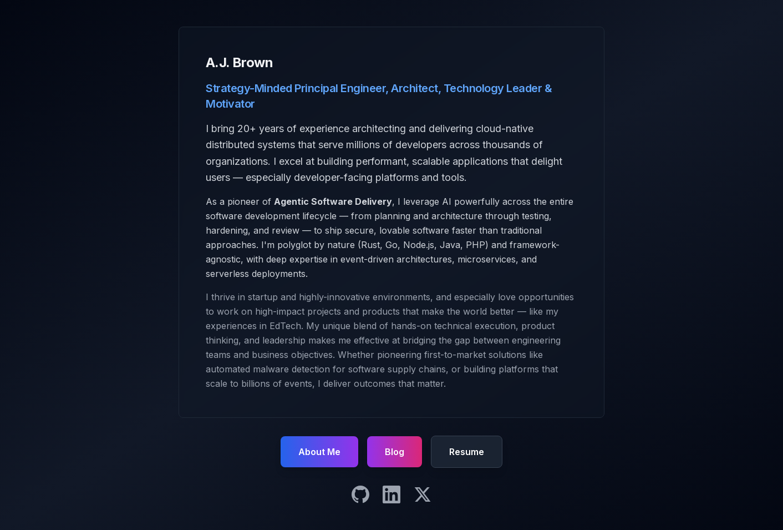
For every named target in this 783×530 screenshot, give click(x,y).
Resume (466, 451)
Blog (394, 451)
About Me (319, 451)
